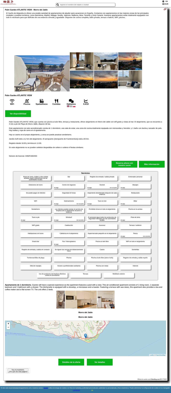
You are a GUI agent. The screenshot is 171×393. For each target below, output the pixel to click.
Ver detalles (100, 362)
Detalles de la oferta (71, 362)
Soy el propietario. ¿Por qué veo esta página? (18, 370)
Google (45, 388)
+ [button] (8, 324)
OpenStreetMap (160, 355)
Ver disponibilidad (18, 114)
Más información (151, 164)
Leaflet (152, 355)
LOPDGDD (76, 390)
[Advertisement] (42, 37)
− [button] (8, 327)
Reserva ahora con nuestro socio (124, 164)
